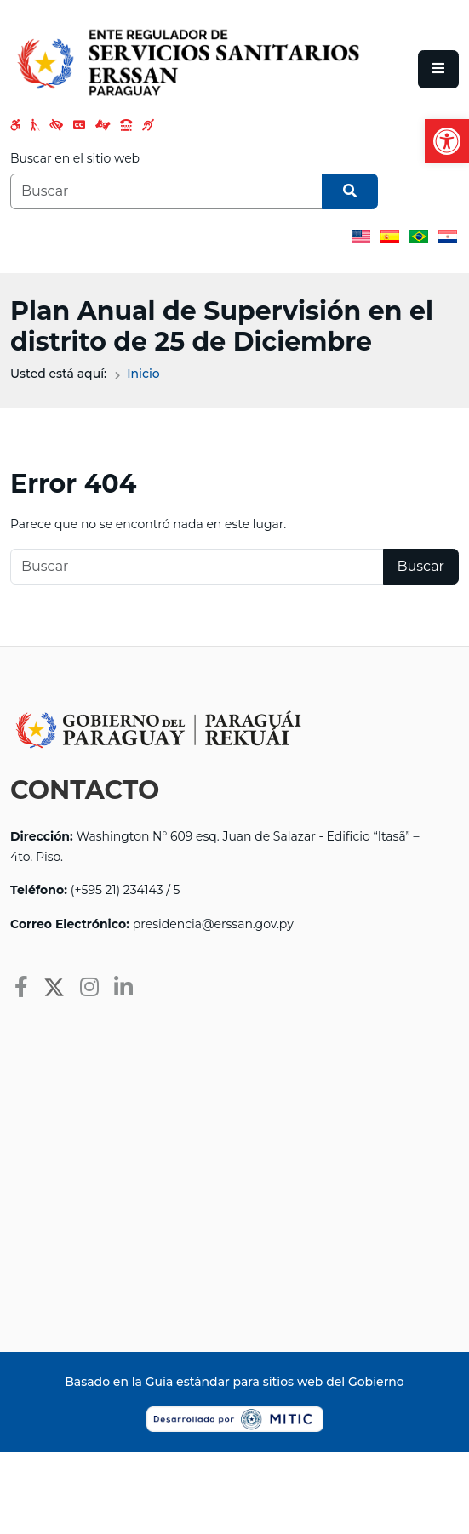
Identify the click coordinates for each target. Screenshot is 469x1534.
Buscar (421, 566)
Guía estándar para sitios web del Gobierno (275, 1381)
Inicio (143, 373)
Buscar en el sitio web (75, 158)
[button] (447, 141)
